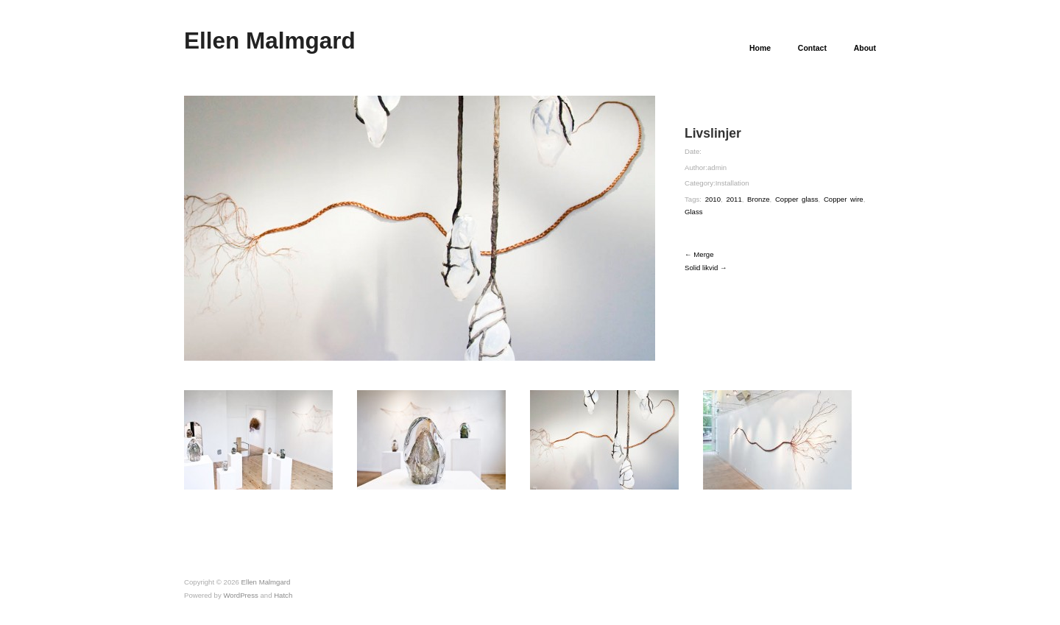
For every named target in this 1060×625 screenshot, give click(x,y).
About (865, 48)
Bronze (758, 199)
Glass (694, 212)
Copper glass (797, 199)
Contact (812, 48)
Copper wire (843, 199)
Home (760, 48)
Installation (732, 183)
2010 (713, 199)
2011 (733, 199)
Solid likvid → (706, 268)
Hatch (283, 595)
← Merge (699, 254)
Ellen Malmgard (270, 40)
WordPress (240, 595)
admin (717, 167)
